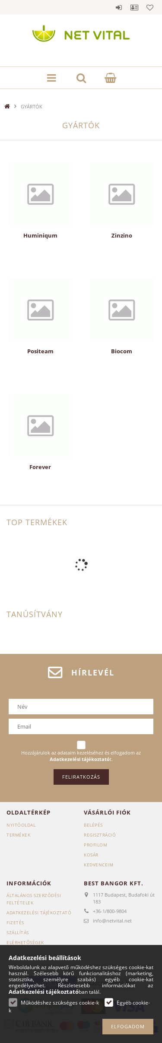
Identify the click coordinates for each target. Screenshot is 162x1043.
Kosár (91, 855)
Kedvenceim (98, 865)
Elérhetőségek (25, 942)
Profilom (95, 845)
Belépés (118, 7)
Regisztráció (100, 835)
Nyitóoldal (20, 825)
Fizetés (15, 922)
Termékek (18, 835)
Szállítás (17, 932)
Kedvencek (149, 7)
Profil (134, 7)
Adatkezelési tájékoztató (38, 913)
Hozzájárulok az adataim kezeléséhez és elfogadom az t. (81, 756)
